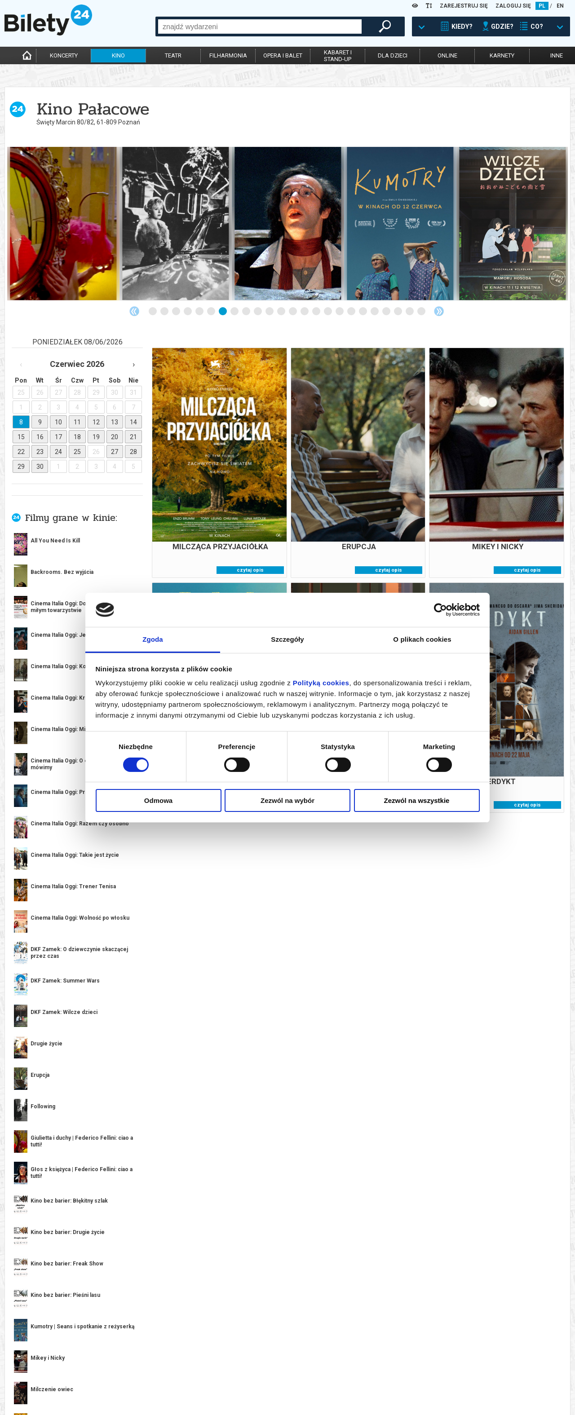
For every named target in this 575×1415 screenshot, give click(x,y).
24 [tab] (421, 311)
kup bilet (130, 1014)
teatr (173, 55)
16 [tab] (328, 311)
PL (542, 6)
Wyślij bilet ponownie (148, 1372)
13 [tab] (293, 311)
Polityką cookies (321, 683)
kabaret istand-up (338, 55)
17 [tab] (340, 311)
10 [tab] (258, 311)
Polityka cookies (367, 1380)
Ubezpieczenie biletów (147, 1395)
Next (439, 311)
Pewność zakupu (367, 1372)
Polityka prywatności (374, 1388)
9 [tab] (246, 311)
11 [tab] (269, 311)
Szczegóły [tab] (287, 639)
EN (560, 6)
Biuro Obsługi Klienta (147, 1365)
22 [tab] (398, 311)
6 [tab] (211, 311)
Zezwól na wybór (287, 800)
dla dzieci (392, 55)
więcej (45, 759)
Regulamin (358, 1365)
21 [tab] (386, 311)
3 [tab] (176, 311)
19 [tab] (363, 311)
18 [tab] (351, 311)
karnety (502, 55)
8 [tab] (234, 311)
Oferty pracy (362, 1395)
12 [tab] (281, 311)
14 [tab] (305, 311)
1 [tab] (153, 311)
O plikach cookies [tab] (422, 639)
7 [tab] (223, 311)
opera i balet (282, 55)
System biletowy (253, 1372)
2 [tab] (164, 311)
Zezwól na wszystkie (417, 800)
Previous (134, 311)
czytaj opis (250, 570)
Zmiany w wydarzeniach (150, 1388)
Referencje (246, 1380)
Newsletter (133, 1380)
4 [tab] (188, 311)
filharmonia (228, 55)
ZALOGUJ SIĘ (513, 6)
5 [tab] (199, 311)
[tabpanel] (63, 223)
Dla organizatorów (257, 1365)
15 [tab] (316, 311)
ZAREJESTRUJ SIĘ (464, 6)
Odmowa (158, 800)
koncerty (64, 55)
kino (118, 55)
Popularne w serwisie (118, 1084)
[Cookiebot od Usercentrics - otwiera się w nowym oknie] (440, 610)
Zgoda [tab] (152, 639)
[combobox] (259, 26)
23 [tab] (410, 311)
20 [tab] (375, 311)
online (447, 55)
